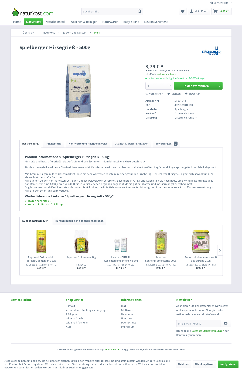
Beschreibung (30, 143)
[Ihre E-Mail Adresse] (198, 323)
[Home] (17, 21)
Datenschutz (128, 322)
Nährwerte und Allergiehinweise (88, 143)
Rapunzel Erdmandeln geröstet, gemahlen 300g (41, 259)
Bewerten (192, 93)
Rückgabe (71, 314)
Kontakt (70, 305)
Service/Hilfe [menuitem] (219, 3)
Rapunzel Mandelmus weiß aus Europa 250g (201, 259)
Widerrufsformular (77, 322)
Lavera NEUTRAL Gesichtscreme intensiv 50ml (121, 259)
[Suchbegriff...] (112, 11)
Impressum (127, 326)
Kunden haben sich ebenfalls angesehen (79, 220)
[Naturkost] (33, 21)
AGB (68, 326)
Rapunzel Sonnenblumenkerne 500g (160, 259)
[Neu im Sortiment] (156, 21)
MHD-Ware (127, 310)
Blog (123, 305)
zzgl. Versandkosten (167, 74)
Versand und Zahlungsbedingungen (87, 310)
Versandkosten (112, 349)
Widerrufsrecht (75, 318)
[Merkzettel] (182, 11)
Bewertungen (166, 144)
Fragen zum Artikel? (38, 200)
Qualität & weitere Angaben (131, 143)
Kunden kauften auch (35, 220)
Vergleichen (154, 93)
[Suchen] (139, 11)
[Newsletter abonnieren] (225, 323)
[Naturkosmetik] (55, 21)
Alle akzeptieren (204, 364)
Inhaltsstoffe (53, 143)
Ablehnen (183, 364)
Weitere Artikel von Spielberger (45, 204)
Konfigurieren (228, 364)
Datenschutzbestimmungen (208, 330)
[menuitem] (112, 11)
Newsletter (127, 314)
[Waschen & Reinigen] (84, 21)
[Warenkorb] (221, 11)
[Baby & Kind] (131, 21)
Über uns (126, 318)
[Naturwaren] (110, 21)
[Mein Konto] (199, 11)
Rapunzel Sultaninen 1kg (81, 257)
